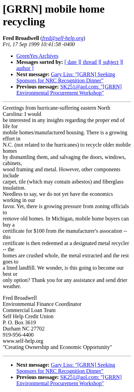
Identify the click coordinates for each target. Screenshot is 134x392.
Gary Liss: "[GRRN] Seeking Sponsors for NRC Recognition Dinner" (65, 77)
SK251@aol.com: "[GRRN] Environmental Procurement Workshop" (69, 90)
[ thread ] (90, 62)
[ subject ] (111, 62)
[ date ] (72, 62)
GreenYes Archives (37, 56)
